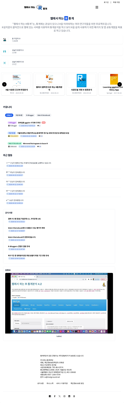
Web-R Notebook (44, 115)
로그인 (106, 2)
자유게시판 (19, 115)
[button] (16, 83)
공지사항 (40, 383)
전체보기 (9, 115)
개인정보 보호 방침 (77, 383)
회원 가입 (116, 2)
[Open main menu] (97, 7)
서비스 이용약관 (62, 383)
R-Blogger (30, 115)
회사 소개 (50, 383)
